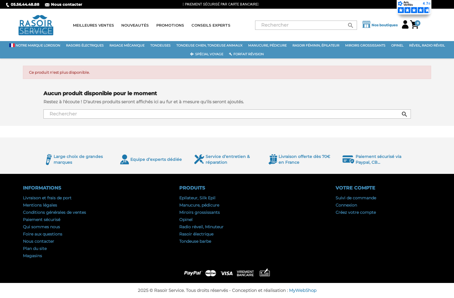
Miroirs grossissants (199, 212)
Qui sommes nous (41, 226)
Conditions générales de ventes (54, 212)
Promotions (170, 25)
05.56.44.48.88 (22, 4)
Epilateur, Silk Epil (197, 197)
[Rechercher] (306, 25)
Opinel (186, 219)
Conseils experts (210, 25)
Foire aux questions (42, 234)
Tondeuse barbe (195, 241)
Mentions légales (40, 205)
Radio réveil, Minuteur (201, 226)
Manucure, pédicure (199, 205)
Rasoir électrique (196, 234)
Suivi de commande (356, 197)
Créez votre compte (356, 212)
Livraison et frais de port (47, 197)
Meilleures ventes (93, 25)
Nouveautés (135, 25)
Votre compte (355, 188)
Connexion (346, 205)
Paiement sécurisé (41, 219)
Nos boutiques (379, 25)
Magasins (32, 255)
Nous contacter (63, 4)
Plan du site (35, 248)
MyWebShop (302, 290)
